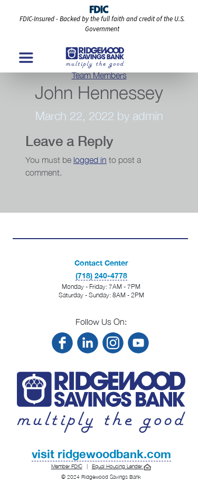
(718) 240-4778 (101, 275)
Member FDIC (66, 466)
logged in (90, 160)
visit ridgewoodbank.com (101, 454)
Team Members (99, 75)
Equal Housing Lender (122, 466)
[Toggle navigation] (25, 57)
